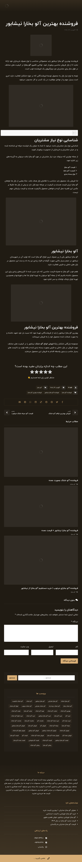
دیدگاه (74, 621)
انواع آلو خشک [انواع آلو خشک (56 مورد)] (14, 706)
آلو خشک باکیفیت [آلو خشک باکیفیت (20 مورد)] (17, 701)
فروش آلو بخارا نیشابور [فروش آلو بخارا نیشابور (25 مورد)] (18, 726)
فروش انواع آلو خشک (44, 344)
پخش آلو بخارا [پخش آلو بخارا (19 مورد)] (47, 745)
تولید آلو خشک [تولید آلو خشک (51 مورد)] (15, 711)
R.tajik (70, 387)
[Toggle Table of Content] (73, 133)
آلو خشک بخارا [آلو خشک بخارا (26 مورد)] (67, 706)
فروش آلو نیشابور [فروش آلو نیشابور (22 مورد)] (34, 731)
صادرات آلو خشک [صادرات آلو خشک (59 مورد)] (16, 721)
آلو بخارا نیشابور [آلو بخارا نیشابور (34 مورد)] (40, 701)
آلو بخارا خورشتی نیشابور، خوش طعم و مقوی (60, 817)
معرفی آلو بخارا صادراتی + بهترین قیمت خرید (59, 810)
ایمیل (51, 646)
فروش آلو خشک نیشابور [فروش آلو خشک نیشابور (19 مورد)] (49, 731)
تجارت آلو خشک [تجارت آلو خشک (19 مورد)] (52, 711)
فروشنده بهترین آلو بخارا (35, 392)
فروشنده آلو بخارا (67, 392)
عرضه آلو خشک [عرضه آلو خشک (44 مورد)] (53, 726)
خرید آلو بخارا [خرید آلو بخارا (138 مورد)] (58, 716)
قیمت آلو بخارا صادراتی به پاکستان (63, 824)
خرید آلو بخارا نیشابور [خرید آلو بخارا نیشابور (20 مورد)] (45, 716)
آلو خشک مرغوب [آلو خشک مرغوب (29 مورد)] (27, 706)
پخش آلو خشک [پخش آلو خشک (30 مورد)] (35, 745)
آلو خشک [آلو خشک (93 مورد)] (29, 701)
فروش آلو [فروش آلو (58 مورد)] (43, 726)
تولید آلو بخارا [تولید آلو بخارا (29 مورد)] (28, 711)
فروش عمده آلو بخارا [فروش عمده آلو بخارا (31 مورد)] (53, 735)
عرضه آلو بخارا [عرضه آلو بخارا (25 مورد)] (66, 726)
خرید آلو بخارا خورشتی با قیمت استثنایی (61, 814)
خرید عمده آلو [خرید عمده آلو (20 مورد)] (66, 721)
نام (77, 646)
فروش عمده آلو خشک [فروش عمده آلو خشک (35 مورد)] (37, 735)
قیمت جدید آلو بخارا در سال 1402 (64, 821)
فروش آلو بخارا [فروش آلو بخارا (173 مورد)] (32, 726)
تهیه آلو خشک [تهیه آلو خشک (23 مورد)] (39, 711)
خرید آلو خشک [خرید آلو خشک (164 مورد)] (30, 716)
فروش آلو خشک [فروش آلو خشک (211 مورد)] (64, 731)
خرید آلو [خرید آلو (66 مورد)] (68, 716)
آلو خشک (72, 484)
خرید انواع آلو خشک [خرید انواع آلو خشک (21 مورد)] (17, 716)
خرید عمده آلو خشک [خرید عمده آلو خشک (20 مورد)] (53, 721)
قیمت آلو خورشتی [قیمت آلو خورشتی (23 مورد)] (34, 740)
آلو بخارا (39, 387)
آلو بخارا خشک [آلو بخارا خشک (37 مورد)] (65, 701)
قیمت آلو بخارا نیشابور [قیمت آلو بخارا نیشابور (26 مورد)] (61, 740)
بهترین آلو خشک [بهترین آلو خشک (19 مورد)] (65, 711)
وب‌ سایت (24, 646)
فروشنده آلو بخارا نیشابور (52, 392)
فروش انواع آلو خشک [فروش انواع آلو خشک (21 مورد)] (19, 731)
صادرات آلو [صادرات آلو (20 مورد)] (40, 721)
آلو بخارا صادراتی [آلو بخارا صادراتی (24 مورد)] (52, 701)
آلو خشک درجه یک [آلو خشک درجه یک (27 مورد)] (54, 706)
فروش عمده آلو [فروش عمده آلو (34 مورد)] (67, 735)
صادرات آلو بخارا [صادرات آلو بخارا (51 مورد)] (29, 721)
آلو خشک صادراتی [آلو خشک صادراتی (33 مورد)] (40, 706)
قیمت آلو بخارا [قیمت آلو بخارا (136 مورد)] (14, 735)
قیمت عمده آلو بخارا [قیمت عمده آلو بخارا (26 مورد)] (19, 740)
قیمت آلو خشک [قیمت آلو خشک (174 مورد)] (47, 740)
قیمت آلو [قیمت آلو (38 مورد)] (25, 735)
